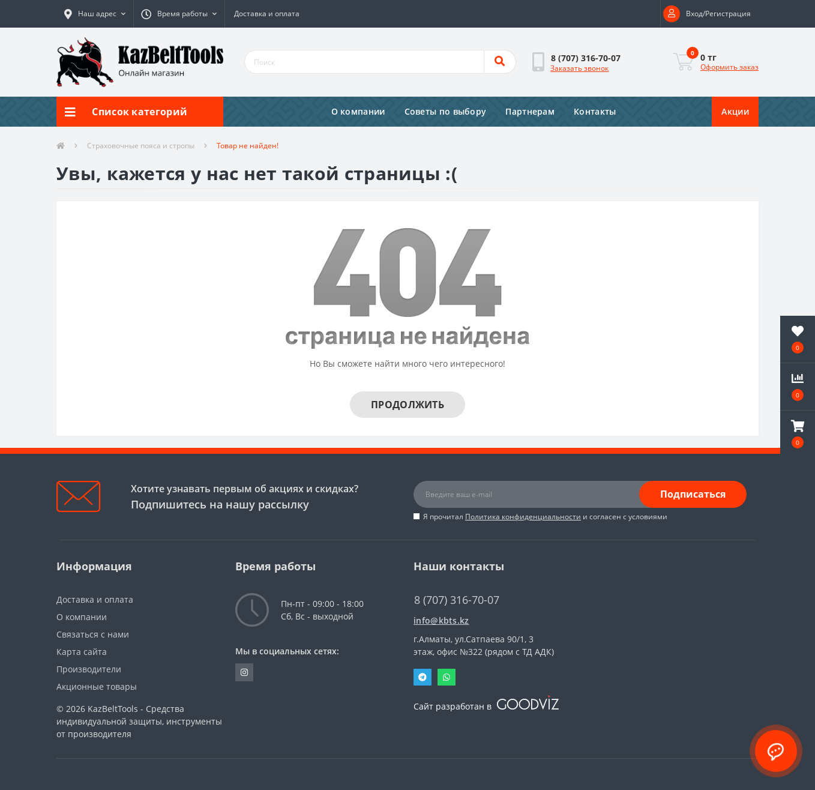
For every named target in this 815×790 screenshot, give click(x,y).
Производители (88, 669)
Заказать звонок (579, 68)
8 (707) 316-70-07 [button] (456, 600)
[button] (94, 14)
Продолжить (407, 404)
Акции (735, 111)
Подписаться (693, 494)
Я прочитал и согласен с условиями (545, 516)
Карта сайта (81, 651)
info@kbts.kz (441, 620)
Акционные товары (96, 686)
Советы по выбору (445, 111)
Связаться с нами (92, 634)
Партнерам (530, 111)
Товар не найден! (247, 145)
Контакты (595, 111)
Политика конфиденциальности (523, 516)
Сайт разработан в (486, 706)
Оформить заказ (729, 67)
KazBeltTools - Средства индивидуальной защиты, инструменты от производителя (139, 721)
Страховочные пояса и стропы (140, 145)
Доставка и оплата (266, 13)
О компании (358, 111)
